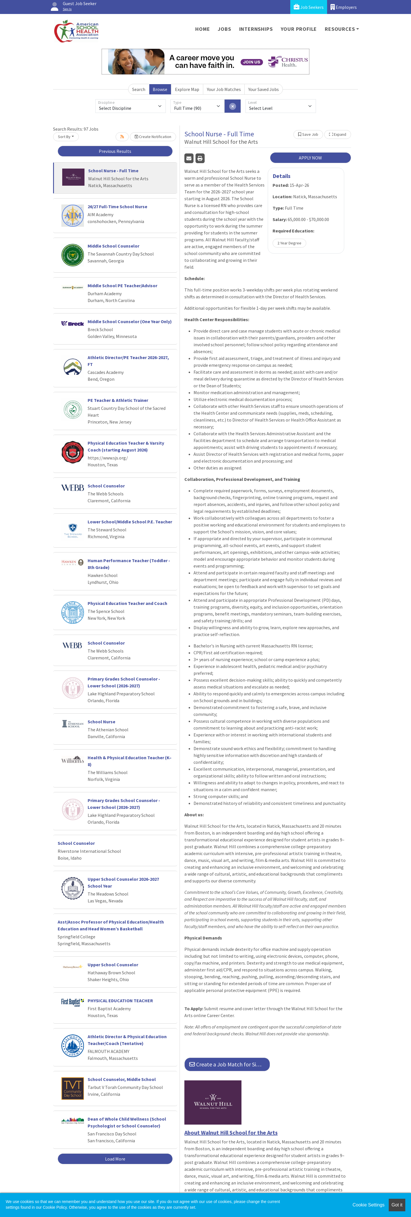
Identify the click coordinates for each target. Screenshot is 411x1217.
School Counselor (106, 486)
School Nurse (101, 721)
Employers (344, 7)
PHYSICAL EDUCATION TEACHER (120, 1000)
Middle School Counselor (113, 246)
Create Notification (153, 136)
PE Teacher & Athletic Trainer (118, 400)
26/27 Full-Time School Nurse (117, 206)
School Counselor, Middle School (122, 1079)
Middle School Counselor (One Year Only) (130, 321)
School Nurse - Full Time (113, 170)
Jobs (224, 29)
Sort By (64, 136)
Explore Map (187, 89)
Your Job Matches (224, 89)
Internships (256, 29)
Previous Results (115, 151)
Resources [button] (340, 29)
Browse (160, 89)
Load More (115, 1159)
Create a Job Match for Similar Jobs (229, 1064)
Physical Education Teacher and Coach (127, 603)
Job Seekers (309, 7)
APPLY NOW (310, 158)
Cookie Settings (368, 1204)
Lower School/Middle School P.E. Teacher (130, 522)
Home (202, 29)
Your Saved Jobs (263, 89)
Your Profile (299, 29)
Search (138, 89)
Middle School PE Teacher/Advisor (122, 285)
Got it (397, 1204)
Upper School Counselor (113, 964)
